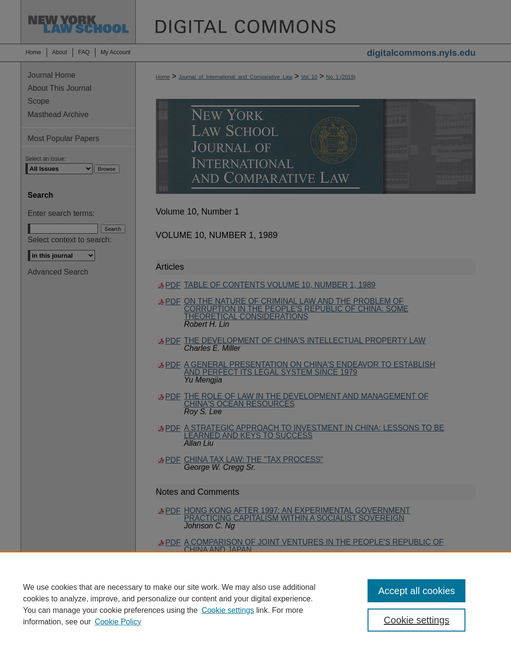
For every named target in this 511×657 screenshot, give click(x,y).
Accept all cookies (416, 590)
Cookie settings (228, 610)
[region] (255, 604)
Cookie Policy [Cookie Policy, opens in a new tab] (118, 622)
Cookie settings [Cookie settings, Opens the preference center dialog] (417, 620)
